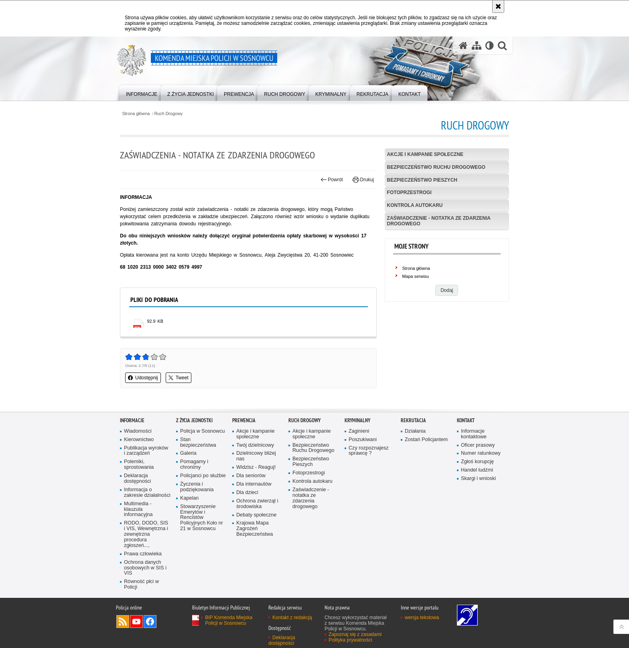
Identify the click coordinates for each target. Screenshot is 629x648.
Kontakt (466, 420)
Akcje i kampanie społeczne (425, 154)
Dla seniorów (251, 475)
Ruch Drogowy (168, 113)
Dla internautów (254, 484)
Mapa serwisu (415, 276)
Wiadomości (138, 431)
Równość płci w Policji (141, 584)
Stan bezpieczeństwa (198, 442)
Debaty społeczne (256, 515)
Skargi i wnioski (478, 478)
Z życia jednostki (194, 420)
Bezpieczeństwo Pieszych (422, 180)
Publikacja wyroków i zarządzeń (146, 451)
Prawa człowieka (143, 554)
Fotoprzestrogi (409, 192)
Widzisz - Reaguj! (256, 467)
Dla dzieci (247, 492)
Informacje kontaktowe (474, 434)
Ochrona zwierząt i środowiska (257, 503)
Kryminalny (357, 420)
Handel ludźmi (477, 470)
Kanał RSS (122, 621)
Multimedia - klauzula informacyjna (138, 509)
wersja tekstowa (422, 617)
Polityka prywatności (350, 640)
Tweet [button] (178, 378)
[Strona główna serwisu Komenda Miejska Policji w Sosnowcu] (463, 45)
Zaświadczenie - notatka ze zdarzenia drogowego (439, 220)
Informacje (132, 420)
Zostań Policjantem (426, 439)
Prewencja (244, 420)
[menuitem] (141, 92)
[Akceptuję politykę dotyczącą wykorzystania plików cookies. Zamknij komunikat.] (498, 6)
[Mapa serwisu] (476, 45)
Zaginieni (359, 431)
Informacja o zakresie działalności (147, 492)
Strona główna (136, 113)
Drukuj (363, 179)
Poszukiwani (363, 439)
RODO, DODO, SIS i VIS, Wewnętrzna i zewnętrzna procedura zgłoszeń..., (146, 534)
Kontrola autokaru (415, 205)
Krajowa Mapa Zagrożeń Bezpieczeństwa (254, 528)
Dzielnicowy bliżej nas (256, 456)
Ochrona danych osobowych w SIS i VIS (145, 568)
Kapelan (189, 498)
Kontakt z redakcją (292, 617)
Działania (415, 431)
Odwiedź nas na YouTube (136, 621)
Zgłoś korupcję (477, 461)
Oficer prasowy (478, 445)
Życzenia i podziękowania (197, 487)
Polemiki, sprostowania (139, 464)
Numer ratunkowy (481, 453)
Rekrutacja (413, 420)
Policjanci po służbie (203, 475)
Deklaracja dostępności (137, 478)
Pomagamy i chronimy (194, 464)
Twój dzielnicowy (255, 445)
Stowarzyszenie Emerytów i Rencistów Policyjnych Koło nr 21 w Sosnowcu (201, 518)
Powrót (332, 179)
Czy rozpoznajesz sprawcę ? (369, 451)
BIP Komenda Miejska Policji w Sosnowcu (228, 620)
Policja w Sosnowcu (202, 431)
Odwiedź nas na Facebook (150, 621)
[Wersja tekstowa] (489, 45)
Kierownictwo (139, 439)
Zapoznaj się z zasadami (355, 634)
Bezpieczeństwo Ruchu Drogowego (436, 167)
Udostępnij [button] (143, 378)
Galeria (188, 453)
